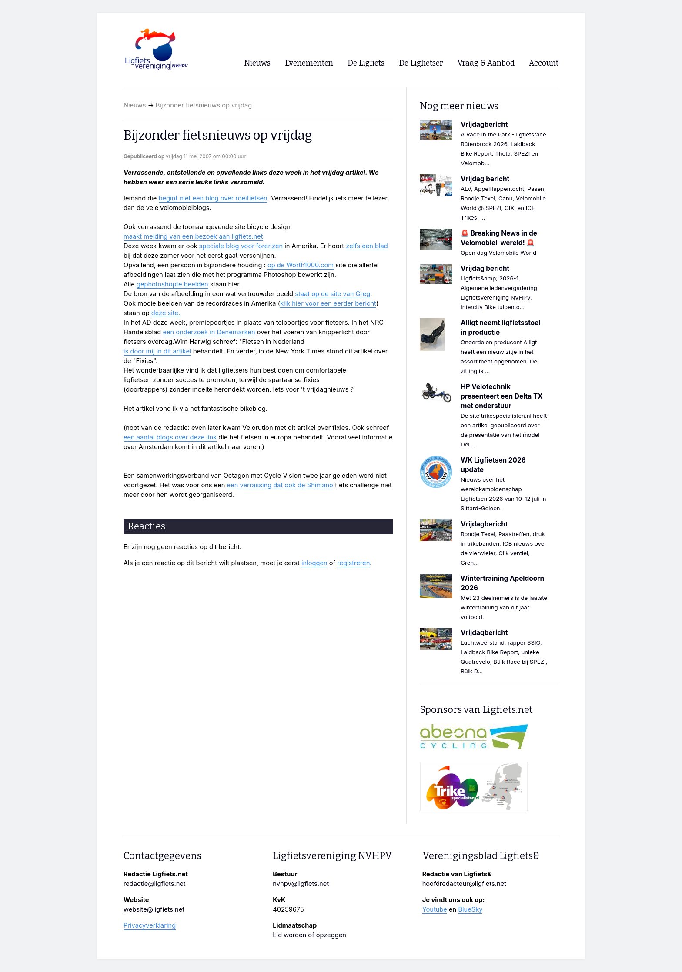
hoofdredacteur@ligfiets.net (464, 884)
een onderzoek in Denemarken (209, 332)
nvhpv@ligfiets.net (301, 884)
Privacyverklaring (150, 925)
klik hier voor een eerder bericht (328, 303)
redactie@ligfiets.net (155, 884)
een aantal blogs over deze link (170, 437)
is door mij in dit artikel (157, 351)
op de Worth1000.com (300, 265)
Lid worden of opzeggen (309, 935)
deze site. (166, 313)
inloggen (314, 563)
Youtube (434, 909)
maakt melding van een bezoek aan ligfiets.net (193, 236)
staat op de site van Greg (332, 294)
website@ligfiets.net (154, 909)
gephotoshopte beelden (172, 284)
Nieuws (135, 105)
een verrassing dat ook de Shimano (280, 485)
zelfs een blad (367, 246)
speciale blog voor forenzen (241, 246)
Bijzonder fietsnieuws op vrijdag (204, 105)
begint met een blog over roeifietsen (213, 198)
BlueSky (470, 909)
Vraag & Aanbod (486, 63)
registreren (353, 563)
